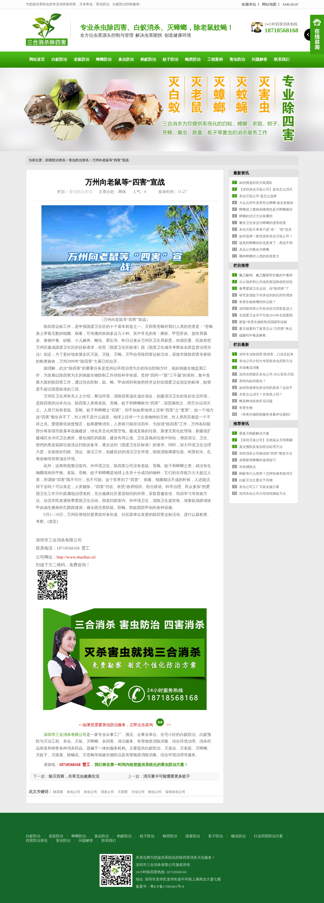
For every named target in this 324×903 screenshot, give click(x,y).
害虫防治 (237, 59)
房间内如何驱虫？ (252, 381)
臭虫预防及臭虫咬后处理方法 (261, 447)
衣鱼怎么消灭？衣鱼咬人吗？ (261, 394)
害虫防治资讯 (79, 160)
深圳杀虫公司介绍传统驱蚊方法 (262, 494)
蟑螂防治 (104, 59)
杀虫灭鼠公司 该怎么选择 (258, 196)
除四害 (58, 792)
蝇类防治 (193, 59)
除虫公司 (155, 792)
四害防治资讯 (55, 160)
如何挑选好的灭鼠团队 (256, 183)
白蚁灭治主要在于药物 (256, 480)
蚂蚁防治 (148, 59)
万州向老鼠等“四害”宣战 (110, 160)
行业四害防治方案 (268, 836)
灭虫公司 (138, 792)
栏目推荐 (241, 265)
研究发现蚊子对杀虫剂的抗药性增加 (266, 295)
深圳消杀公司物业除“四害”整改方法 (265, 453)
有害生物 (246, 408)
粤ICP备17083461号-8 (167, 886)
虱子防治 (215, 836)
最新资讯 (241, 173)
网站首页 (37, 59)
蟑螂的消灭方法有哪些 (256, 216)
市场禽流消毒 (249, 368)
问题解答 (259, 59)
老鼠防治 (81, 59)
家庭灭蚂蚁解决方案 (254, 433)
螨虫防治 (238, 836)
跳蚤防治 (193, 836)
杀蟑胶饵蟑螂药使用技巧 (257, 460)
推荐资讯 (241, 424)
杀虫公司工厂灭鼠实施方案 (259, 487)
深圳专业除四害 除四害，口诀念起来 (266, 354)
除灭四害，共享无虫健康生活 (74, 776)
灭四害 (123, 792)
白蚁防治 (59, 59)
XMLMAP (290, 4)
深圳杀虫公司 (175, 792)
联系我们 (282, 59)
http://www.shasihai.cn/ (76, 557)
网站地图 (269, 4)
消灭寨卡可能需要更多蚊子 (166, 776)
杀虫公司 (73, 792)
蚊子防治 (170, 59)
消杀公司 (107, 792)
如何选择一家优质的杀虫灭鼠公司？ (266, 236)
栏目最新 (241, 345)
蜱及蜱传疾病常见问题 (256, 401)
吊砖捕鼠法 (247, 467)
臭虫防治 (126, 59)
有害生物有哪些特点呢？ (257, 302)
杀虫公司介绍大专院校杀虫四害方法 (266, 361)
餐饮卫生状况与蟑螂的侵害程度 (262, 223)
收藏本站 (249, 4)
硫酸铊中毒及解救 (252, 335)
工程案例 (215, 59)
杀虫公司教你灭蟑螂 (254, 250)
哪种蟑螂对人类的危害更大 (259, 256)
